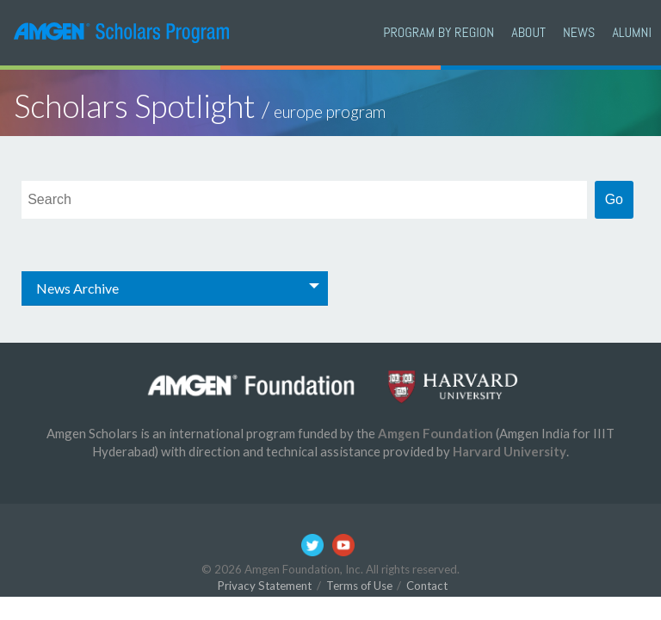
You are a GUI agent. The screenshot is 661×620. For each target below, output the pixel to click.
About (528, 32)
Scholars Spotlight (200, 106)
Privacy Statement (265, 585)
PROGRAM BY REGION (438, 32)
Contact (427, 585)
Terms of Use (359, 585)
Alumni (632, 32)
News (579, 32)
